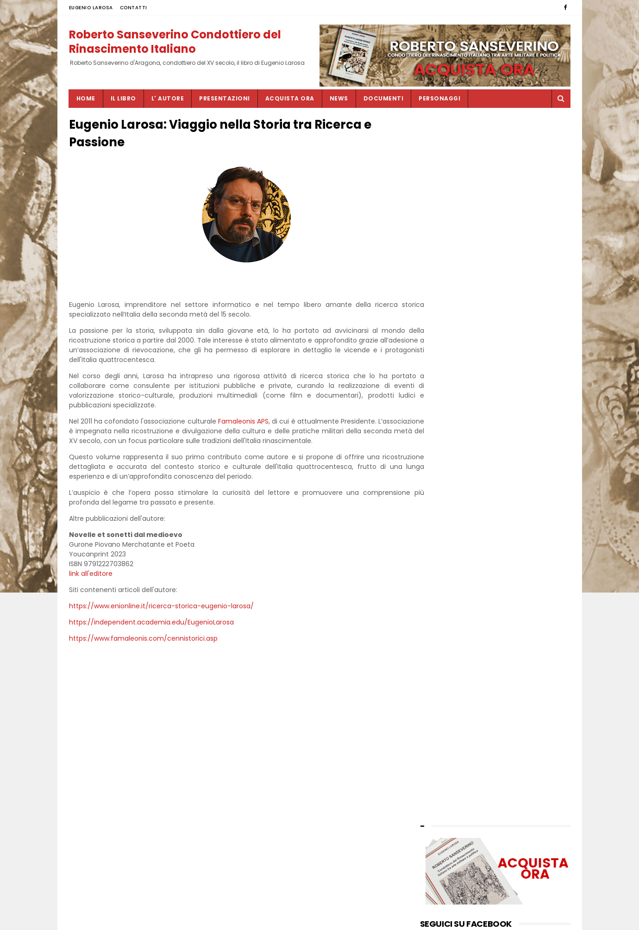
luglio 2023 (437, 520)
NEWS (339, 98)
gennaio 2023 (441, 567)
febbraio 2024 (442, 473)
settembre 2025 (445, 378)
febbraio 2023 (442, 558)
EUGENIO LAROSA (91, 7)
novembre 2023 (445, 491)
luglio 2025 (437, 388)
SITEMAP (266, 918)
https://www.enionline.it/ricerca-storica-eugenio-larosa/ (161, 607)
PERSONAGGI (439, 98)
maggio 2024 (441, 463)
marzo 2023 (438, 548)
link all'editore (91, 575)
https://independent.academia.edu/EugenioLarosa (151, 624)
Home (85, 98)
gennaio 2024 (442, 482)
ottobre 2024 (441, 444)
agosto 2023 (439, 510)
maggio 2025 (441, 407)
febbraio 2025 (442, 416)
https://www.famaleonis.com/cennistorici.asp (143, 640)
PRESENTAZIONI (224, 98)
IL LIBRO (123, 98)
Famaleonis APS (257, 423)
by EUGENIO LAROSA (450, 624)
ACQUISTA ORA (289, 98)
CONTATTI (133, 7)
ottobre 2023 (440, 501)
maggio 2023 (441, 539)
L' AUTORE (167, 98)
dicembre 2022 (443, 576)
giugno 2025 (439, 397)
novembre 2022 (445, 586)
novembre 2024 (445, 435)
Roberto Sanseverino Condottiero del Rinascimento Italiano (175, 41)
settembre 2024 (445, 454)
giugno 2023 (439, 529)
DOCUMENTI (383, 98)
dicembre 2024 (444, 426)
